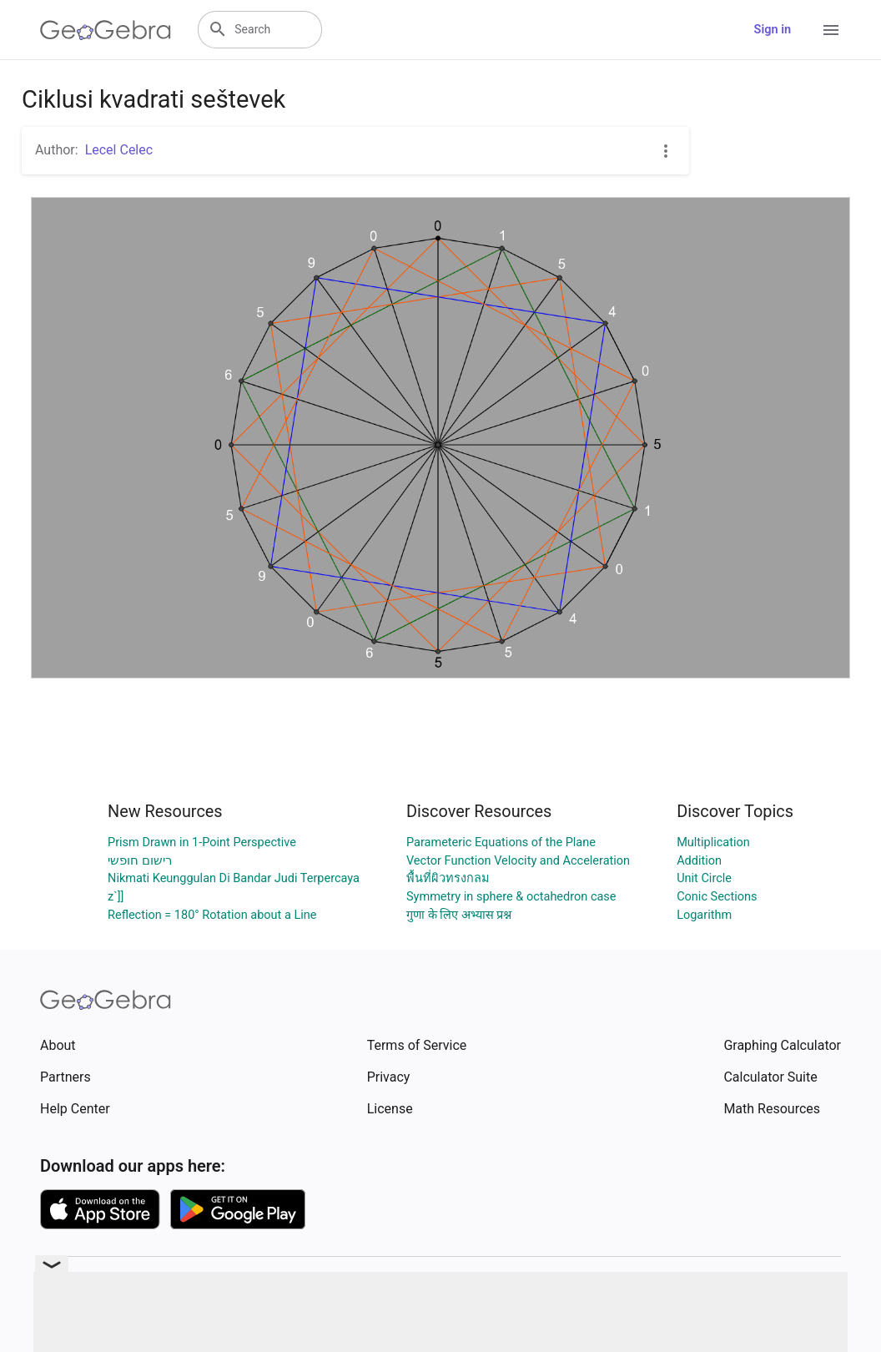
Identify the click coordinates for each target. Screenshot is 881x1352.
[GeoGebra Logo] (105, 30)
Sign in (772, 30)
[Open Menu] (831, 30)
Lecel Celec (119, 150)
